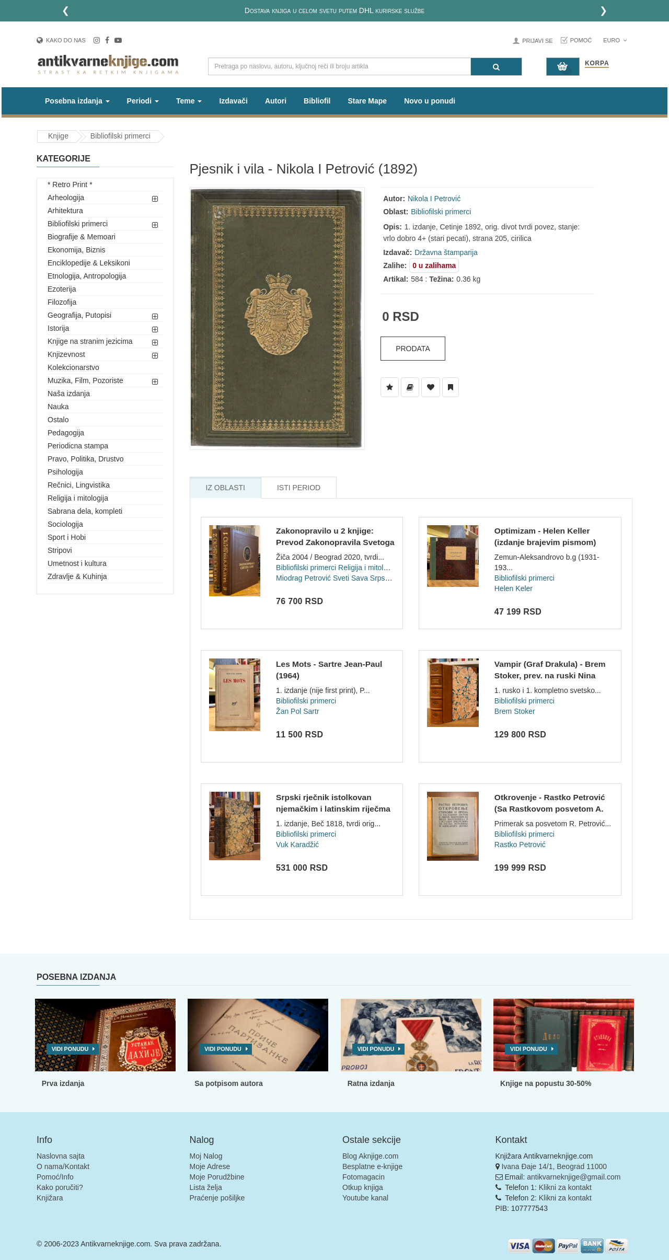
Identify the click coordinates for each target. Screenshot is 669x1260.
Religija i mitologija (78, 498)
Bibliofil (317, 101)
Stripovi (60, 550)
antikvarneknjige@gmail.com (573, 1177)
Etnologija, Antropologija (87, 276)
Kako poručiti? (60, 1187)
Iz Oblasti (225, 487)
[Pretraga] (496, 66)
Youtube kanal (365, 1198)
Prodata (413, 348)
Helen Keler (513, 588)
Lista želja (206, 1187)
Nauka (58, 406)
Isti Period (298, 487)
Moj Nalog (206, 1156)
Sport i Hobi (67, 537)
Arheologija (66, 197)
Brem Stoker (514, 711)
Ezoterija (62, 289)
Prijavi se (537, 41)
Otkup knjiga (362, 1187)
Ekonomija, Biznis (77, 250)
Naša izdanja (69, 393)
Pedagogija (66, 433)
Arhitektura (65, 210)
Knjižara (50, 1198)
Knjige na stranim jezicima (90, 341)
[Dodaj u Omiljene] (430, 387)
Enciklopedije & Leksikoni (89, 263)
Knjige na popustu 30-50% (545, 1083)
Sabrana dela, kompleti (85, 511)
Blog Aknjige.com (370, 1156)
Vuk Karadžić (297, 844)
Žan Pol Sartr (297, 711)
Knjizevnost (66, 354)
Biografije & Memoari (82, 237)
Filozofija (62, 302)
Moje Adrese (210, 1166)
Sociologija (65, 524)
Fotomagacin (363, 1177)
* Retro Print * (70, 184)
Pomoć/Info (55, 1177)
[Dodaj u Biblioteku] (410, 387)
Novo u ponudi (429, 101)
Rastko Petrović (520, 844)
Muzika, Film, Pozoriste (85, 380)
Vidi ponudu (70, 1049)
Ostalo (58, 419)
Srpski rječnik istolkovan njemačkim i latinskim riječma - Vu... (333, 808)
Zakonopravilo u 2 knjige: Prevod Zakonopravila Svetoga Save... (335, 542)
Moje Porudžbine (217, 1177)
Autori (275, 101)
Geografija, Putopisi (79, 315)
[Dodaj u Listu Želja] (389, 387)
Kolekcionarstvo (73, 367)
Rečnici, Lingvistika (79, 485)
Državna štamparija (446, 252)
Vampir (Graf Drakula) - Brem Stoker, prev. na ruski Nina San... (550, 675)
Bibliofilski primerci (120, 136)
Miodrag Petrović (303, 578)
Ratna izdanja (371, 1083)
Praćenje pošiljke (217, 1198)
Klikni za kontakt (565, 1187)
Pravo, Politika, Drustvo (86, 459)
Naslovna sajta (61, 1156)
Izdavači (233, 101)
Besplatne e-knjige (372, 1166)
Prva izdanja (63, 1083)
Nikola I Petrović (434, 198)
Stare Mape (367, 101)
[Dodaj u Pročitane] (450, 387)
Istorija (58, 328)
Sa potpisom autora (228, 1083)
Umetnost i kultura (77, 563)
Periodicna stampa (78, 446)
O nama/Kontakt (63, 1166)
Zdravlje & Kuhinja (77, 576)
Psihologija (65, 472)
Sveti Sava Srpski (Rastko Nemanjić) (393, 578)
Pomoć (581, 40)
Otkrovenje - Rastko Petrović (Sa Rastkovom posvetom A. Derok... (549, 808)
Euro (615, 40)
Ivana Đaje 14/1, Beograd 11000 (554, 1166)
